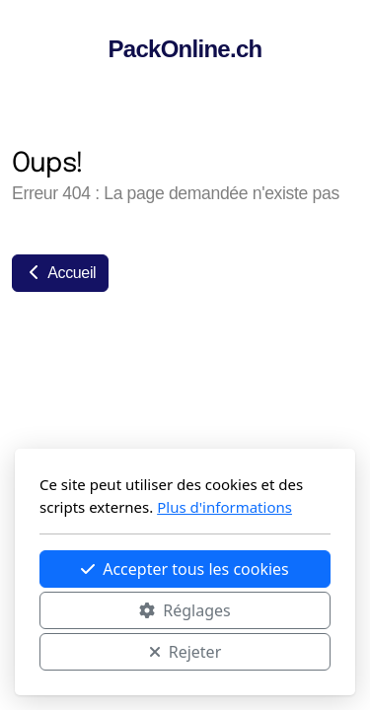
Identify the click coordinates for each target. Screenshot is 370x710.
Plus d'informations (224, 507)
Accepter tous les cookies (185, 569)
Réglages (184, 610)
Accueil (60, 272)
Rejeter (185, 652)
